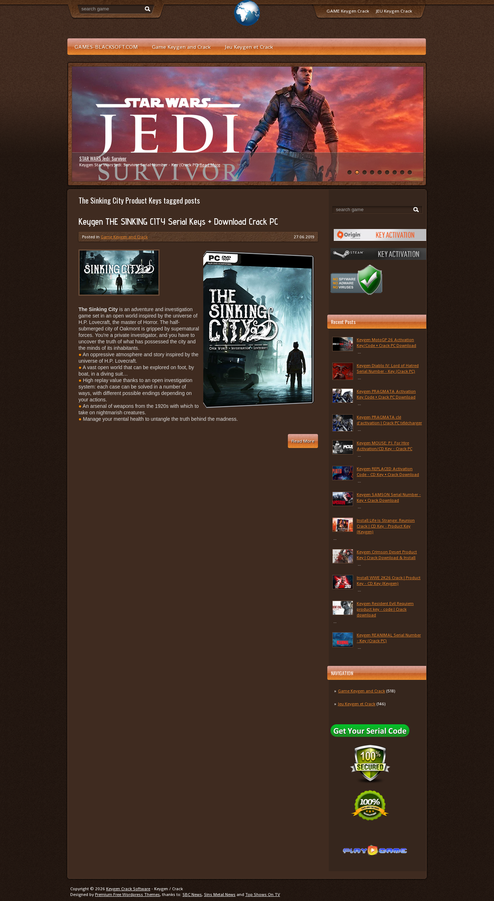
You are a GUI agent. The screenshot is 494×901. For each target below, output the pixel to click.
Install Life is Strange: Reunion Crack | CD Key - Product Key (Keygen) (386, 526)
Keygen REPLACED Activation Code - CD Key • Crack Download (388, 471)
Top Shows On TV (262, 894)
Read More (210, 165)
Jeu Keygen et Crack (249, 46)
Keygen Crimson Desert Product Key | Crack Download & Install (387, 555)
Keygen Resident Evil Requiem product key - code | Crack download (385, 609)
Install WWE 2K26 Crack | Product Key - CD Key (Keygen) (389, 580)
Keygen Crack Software (128, 889)
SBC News (192, 894)
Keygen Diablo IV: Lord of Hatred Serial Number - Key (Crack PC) (388, 368)
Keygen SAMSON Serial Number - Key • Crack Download (389, 497)
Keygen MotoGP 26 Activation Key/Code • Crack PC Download (386, 342)
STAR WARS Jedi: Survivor (103, 158)
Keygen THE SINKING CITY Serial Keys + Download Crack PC (178, 221)
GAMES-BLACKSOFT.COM (106, 46)
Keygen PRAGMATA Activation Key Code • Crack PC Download (386, 394)
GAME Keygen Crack (348, 11)
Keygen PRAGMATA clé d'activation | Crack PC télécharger (389, 420)
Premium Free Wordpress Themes (127, 894)
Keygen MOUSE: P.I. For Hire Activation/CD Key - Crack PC (384, 446)
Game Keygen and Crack (181, 46)
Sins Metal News (220, 894)
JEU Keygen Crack (394, 11)
